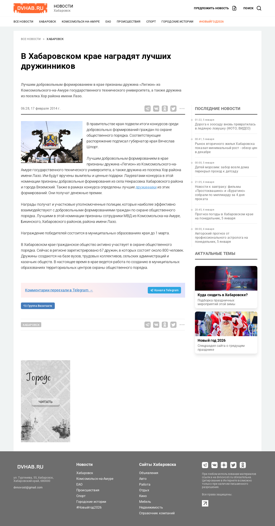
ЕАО (108, 21)
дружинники (146, 187)
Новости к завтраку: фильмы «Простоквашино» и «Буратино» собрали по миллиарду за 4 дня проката (220, 193)
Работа (144, 484)
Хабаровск (47, 21)
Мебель (145, 502)
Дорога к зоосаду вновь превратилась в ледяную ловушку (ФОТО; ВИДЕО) (225, 126)
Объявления (148, 473)
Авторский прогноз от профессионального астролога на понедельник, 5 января (221, 237)
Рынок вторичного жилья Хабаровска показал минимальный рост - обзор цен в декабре (226, 148)
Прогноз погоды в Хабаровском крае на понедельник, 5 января (224, 216)
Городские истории (177, 21)
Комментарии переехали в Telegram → (59, 290)
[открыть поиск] (252, 8)
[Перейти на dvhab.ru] (30, 8)
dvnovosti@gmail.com (28, 487)
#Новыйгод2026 (211, 21)
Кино (143, 496)
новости (63, 6)
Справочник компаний (157, 513)
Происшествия (128, 21)
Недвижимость (151, 507)
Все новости (23, 21)
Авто (143, 479)
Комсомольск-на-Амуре (81, 21)
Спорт (151, 21)
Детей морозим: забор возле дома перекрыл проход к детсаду (222, 169)
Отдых (144, 490)
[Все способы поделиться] (182, 108)
